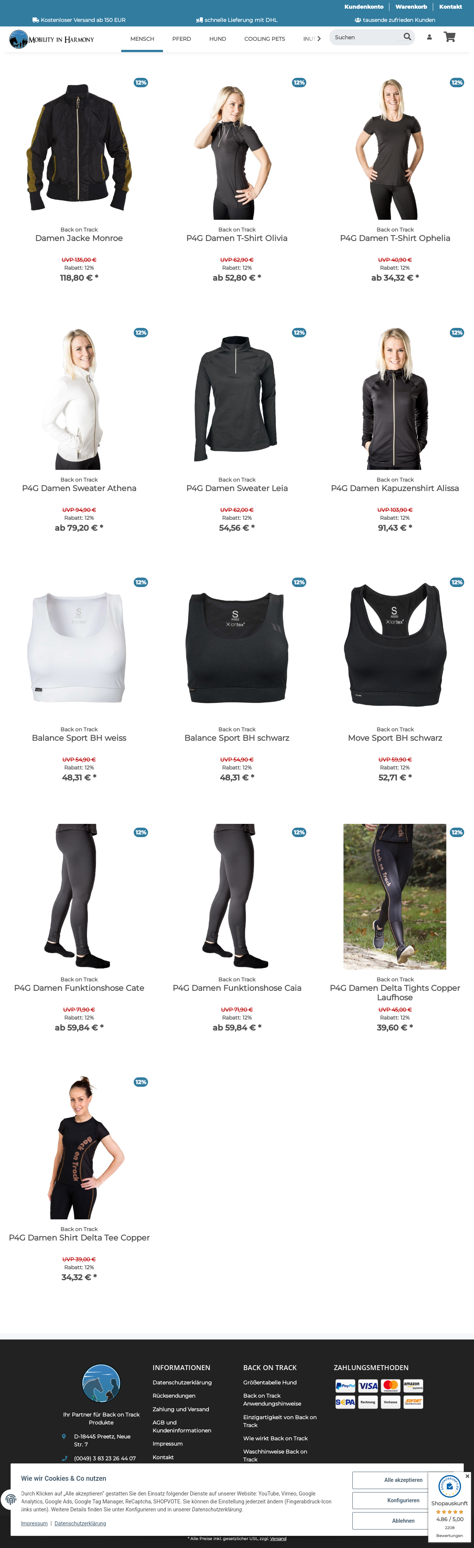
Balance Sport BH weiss (79, 738)
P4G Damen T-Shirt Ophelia (395, 238)
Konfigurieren (402, 1502)
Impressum (36, 1525)
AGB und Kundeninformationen (182, 1426)
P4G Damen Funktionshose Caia (237, 988)
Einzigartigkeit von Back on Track (280, 1421)
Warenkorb (411, 6)
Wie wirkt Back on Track (275, 1438)
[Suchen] (372, 37)
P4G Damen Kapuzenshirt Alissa (395, 488)
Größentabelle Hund (269, 1382)
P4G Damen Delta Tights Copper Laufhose (395, 992)
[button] (429, 37)
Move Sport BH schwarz (395, 738)
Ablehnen (402, 1521)
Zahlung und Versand (181, 1409)
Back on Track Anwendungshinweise (272, 1399)
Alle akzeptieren (402, 1482)
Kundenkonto (363, 6)
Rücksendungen (174, 1395)
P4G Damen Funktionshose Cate (79, 988)
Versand (278, 1538)
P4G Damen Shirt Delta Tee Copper (79, 1237)
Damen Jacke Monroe (79, 238)
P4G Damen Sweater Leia (237, 488)
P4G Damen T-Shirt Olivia (236, 238)
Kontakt (450, 6)
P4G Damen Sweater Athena (79, 488)
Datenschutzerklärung (82, 1525)
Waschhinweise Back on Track (275, 1455)
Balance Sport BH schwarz (236, 738)
